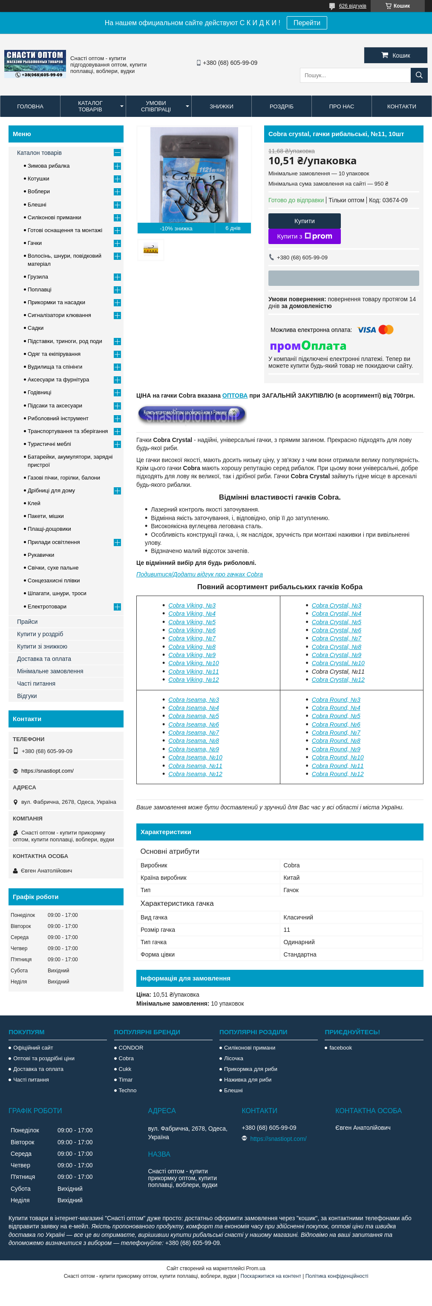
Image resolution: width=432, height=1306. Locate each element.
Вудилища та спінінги (55, 367)
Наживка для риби (247, 1079)
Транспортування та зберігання (68, 431)
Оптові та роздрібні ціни (44, 1058)
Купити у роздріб (40, 634)
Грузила (38, 276)
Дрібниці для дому (51, 490)
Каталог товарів (90, 106)
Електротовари (47, 606)
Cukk (125, 1069)
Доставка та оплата (44, 658)
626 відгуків (352, 6)
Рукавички (41, 555)
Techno (128, 1090)
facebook (340, 1047)
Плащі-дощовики (49, 529)
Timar (126, 1079)
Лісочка (233, 1058)
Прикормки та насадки (56, 302)
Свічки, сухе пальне (53, 567)
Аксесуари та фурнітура (58, 379)
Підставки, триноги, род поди (65, 341)
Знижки (221, 106)
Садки (35, 328)
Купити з (304, 236)
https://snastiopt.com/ (47, 771)
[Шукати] (419, 75)
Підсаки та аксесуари (55, 405)
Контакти (401, 106)
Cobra (126, 1058)
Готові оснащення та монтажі (65, 230)
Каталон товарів (39, 152)
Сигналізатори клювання (59, 315)
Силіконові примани (249, 1047)
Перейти (307, 22)
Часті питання (36, 683)
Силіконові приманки (54, 217)
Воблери (39, 191)
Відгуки (27, 695)
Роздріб (282, 106)
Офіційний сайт (33, 1047)
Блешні (37, 204)
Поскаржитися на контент (271, 1276)
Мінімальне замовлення (50, 671)
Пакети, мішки (46, 516)
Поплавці (40, 289)
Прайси (27, 621)
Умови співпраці (156, 106)
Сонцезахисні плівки (54, 580)
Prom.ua (255, 1268)
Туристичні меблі (49, 444)
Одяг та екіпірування (54, 354)
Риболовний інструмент (58, 418)
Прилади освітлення (54, 542)
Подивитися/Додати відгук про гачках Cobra (199, 574)
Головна (30, 106)
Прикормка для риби (250, 1069)
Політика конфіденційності (337, 1276)
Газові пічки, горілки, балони (64, 477)
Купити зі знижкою (42, 646)
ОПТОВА (235, 395)
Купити (304, 220)
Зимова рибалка (49, 166)
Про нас (341, 106)
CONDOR (131, 1047)
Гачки (35, 243)
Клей (34, 503)
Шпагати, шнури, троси (57, 593)
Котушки (38, 178)
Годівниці (39, 392)
